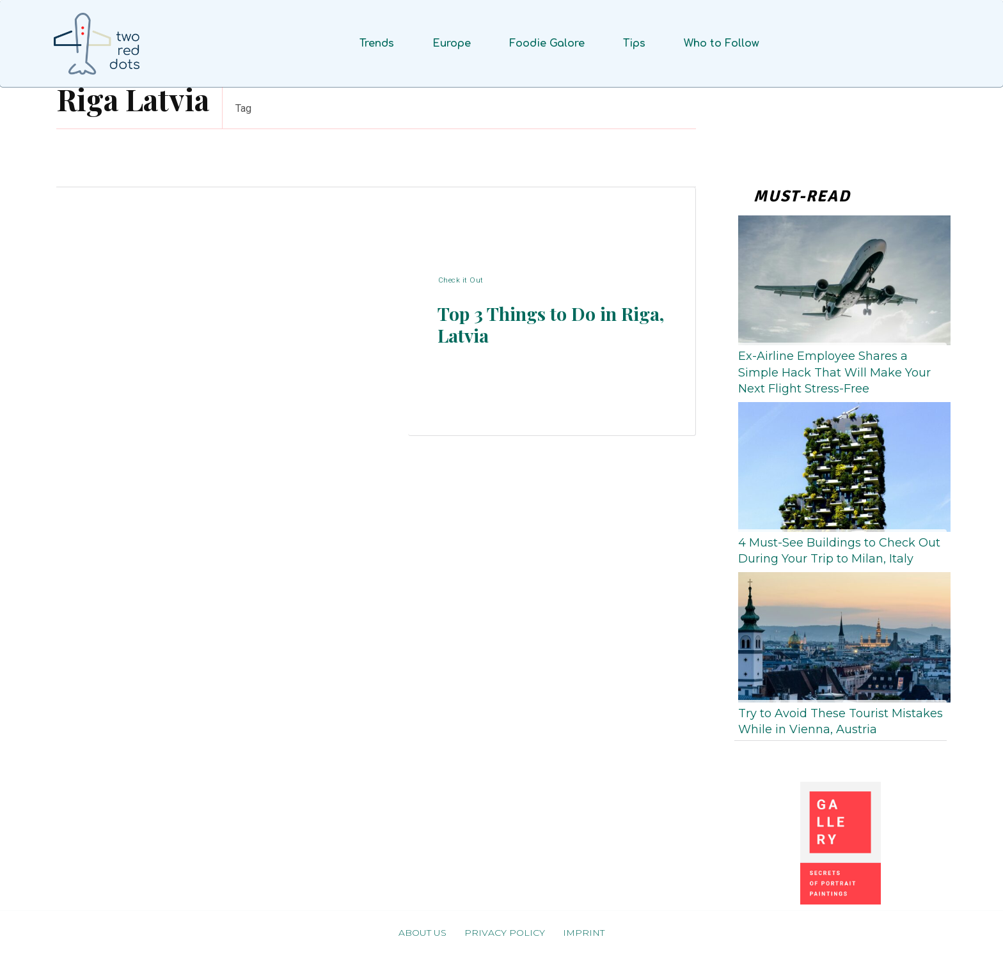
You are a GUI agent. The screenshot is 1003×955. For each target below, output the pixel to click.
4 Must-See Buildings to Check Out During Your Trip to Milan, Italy (839, 551)
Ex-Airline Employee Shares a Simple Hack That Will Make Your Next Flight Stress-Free (834, 372)
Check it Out (461, 274)
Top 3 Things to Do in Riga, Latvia (538, 326)
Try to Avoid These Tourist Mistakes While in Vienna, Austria (840, 721)
